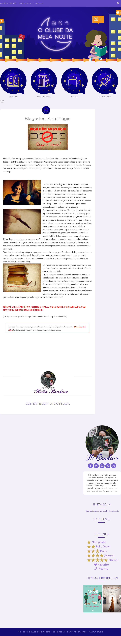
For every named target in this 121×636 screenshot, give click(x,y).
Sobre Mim (25, 3)
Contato (38, 3)
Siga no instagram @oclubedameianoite (102, 511)
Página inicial (8, 3)
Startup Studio (95, 632)
